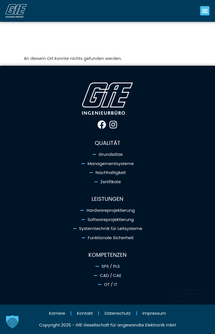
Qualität (107, 143)
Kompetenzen (107, 255)
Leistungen (107, 199)
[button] (204, 10)
